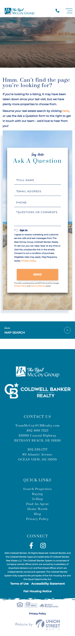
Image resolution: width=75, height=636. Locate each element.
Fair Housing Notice (37, 591)
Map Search (37, 330)
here (65, 111)
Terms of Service (38, 286)
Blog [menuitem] (37, 514)
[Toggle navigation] (68, 11)
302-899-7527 (37, 431)
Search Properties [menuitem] (37, 489)
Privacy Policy (28, 261)
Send (37, 274)
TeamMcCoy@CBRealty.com (37, 426)
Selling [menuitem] (37, 499)
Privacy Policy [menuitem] (37, 519)
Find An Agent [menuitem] (37, 504)
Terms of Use (19, 583)
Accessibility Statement (48, 583)
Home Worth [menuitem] (37, 509)
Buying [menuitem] (37, 494)
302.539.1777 (37, 450)
